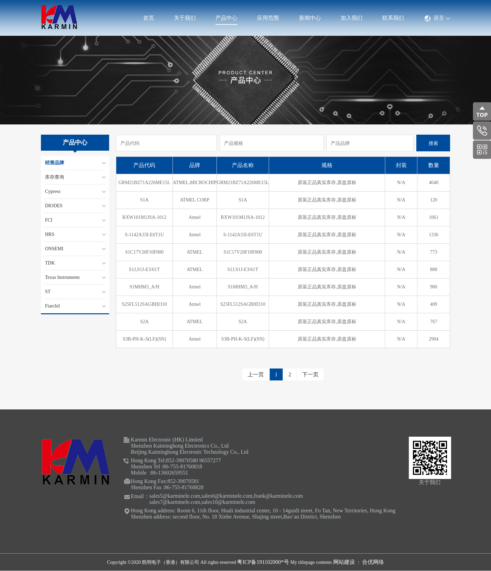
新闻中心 (310, 18)
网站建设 (344, 562)
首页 (148, 18)
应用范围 (268, 18)
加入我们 (351, 18)
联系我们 (393, 18)
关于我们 (185, 18)
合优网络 (373, 562)
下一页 (310, 374)
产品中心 (226, 18)
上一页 (256, 374)
